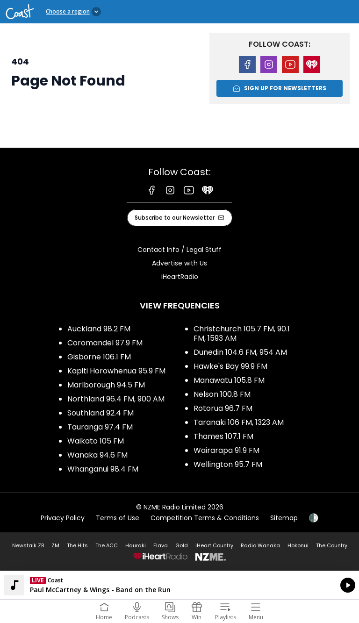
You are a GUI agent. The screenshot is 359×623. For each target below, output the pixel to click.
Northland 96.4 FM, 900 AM (116, 399)
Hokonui (298, 545)
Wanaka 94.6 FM (97, 455)
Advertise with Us (179, 263)
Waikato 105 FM (95, 441)
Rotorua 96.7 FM (223, 408)
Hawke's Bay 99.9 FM (230, 366)
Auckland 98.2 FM (98, 328)
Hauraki (135, 545)
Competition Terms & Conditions (205, 518)
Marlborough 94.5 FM (106, 385)
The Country (331, 545)
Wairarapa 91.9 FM (226, 450)
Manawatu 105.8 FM (229, 380)
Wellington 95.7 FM (228, 464)
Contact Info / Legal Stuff (179, 249)
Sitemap (284, 518)
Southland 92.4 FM (100, 413)
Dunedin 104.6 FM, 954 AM (240, 352)
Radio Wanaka (260, 545)
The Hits (77, 545)
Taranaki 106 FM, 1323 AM (239, 422)
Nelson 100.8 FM (222, 394)
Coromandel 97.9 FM (105, 342)
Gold (181, 545)
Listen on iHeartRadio (179, 585)
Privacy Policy (63, 518)
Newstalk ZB (28, 545)
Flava (160, 545)
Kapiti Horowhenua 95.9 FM (116, 370)
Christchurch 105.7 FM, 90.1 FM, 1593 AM (242, 333)
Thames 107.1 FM (223, 436)
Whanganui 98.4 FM (102, 469)
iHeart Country (214, 545)
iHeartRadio (179, 276)
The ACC (106, 545)
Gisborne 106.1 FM (99, 356)
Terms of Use (117, 518)
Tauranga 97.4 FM (100, 427)
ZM (55, 545)
